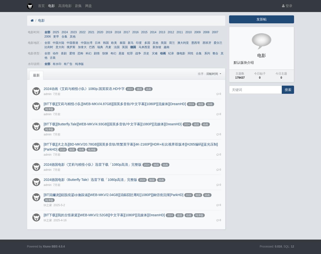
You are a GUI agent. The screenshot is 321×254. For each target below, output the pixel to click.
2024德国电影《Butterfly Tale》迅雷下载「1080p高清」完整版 (90, 180)
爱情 (72, 53)
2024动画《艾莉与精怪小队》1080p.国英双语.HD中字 (84, 89)
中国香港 (72, 42)
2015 (144, 32)
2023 (73, 32)
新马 (131, 42)
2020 (100, 32)
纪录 (171, 53)
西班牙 (207, 42)
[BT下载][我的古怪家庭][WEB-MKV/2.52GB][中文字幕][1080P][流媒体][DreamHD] (104, 215)
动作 (55, 53)
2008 (206, 32)
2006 (48, 36)
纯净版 (79, 64)
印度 (139, 42)
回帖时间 (212, 74)
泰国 (122, 42)
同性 (190, 53)
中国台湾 (86, 42)
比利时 (49, 47)
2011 (180, 32)
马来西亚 (144, 47)
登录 (287, 6)
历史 (146, 53)
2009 (197, 32)
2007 (215, 32)
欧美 (114, 42)
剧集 (78, 6)
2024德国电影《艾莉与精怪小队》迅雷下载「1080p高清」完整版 (92, 164)
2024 (65, 32)
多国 (147, 42)
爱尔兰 (218, 42)
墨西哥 (195, 42)
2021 (91, 32)
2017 (126, 32)
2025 (56, 32)
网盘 (88, 6)
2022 (82, 32)
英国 (125, 47)
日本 (98, 42)
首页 (41, 6)
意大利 (60, 47)
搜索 (288, 90)
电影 (51, 6)
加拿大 (82, 47)
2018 (118, 32)
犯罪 (130, 53)
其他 (73, 36)
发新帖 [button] (262, 19)
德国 (133, 47)
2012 (171, 32)
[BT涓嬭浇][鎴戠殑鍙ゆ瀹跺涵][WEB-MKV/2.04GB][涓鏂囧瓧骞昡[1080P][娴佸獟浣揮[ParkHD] (113, 195)
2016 (135, 32)
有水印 (57, 64)
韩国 (106, 42)
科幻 (88, 53)
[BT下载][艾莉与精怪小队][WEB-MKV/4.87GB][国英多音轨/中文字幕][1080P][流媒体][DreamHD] (115, 104)
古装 (53, 57)
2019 (109, 32)
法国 (117, 47)
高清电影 (65, 6)
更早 (56, 36)
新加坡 (157, 47)
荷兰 (172, 42)
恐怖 (80, 53)
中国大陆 (58, 42)
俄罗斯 (71, 47)
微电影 (181, 53)
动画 (163, 53)
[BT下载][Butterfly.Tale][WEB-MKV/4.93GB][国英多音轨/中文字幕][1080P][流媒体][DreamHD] (113, 124)
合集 (64, 36)
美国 (164, 42)
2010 (188, 32)
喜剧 (64, 53)
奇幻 (113, 53)
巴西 (92, 47)
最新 (36, 75)
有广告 (68, 64)
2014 (153, 32)
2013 (162, 32)
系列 (207, 53)
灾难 (155, 53)
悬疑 (121, 53)
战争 (138, 53)
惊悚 (105, 53)
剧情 (97, 53)
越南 (166, 47)
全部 (47, 32)
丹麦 (108, 47)
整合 (215, 53)
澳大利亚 (183, 42)
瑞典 (100, 47)
